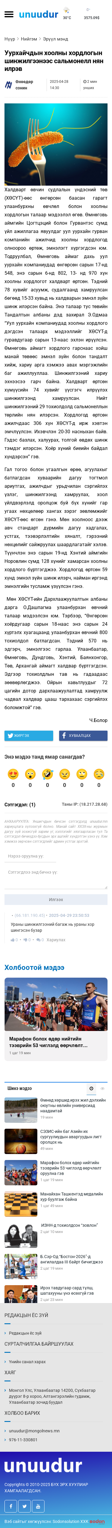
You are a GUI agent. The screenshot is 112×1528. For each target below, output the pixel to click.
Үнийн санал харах (27, 1361)
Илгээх (56, 899)
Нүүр (9, 39)
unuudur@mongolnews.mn (34, 1430)
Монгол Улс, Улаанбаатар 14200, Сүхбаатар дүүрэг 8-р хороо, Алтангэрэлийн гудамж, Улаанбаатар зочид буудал (52, 1396)
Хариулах (56, 939)
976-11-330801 (23, 1439)
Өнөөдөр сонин (24, 84)
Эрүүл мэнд (55, 39)
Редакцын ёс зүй (25, 1333)
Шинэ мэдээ (19, 1088)
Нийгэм (29, 39)
